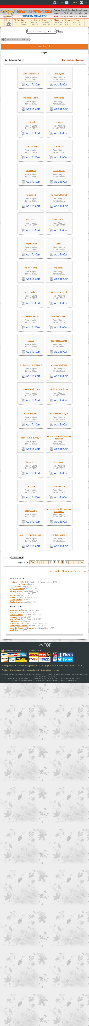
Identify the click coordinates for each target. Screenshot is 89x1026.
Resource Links (46, 1013)
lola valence (59, 132)
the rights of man (31, 464)
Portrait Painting (23, 1009)
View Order (12, 1009)
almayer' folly (31, 837)
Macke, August (16, 943)
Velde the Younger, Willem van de (23, 971)
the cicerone (31, 256)
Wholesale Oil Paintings (38, 1009)
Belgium (25, 39)
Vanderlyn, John (16, 974)
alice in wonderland (59, 588)
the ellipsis (59, 422)
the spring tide (59, 795)
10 (75, 905)
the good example (59, 547)
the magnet (59, 91)
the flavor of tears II (59, 298)
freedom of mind (59, 339)
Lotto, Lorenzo (16, 936)
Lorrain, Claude (16, 934)
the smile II (31, 754)
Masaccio (13, 960)
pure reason (31, 339)
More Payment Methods (12, 994)
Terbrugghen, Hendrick (19, 969)
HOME (4, 1009)
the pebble (59, 215)
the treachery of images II (31, 588)
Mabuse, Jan (15, 941)
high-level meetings (30, 505)
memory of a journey (31, 630)
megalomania (31, 381)
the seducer (59, 754)
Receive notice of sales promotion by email (24, 1013)
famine (59, 381)
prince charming (31, 215)
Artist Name (11, 39)
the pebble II (30, 298)
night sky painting (59, 878)
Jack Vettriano (15, 965)
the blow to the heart (59, 630)
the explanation (31, 671)
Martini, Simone (16, 958)
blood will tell (59, 256)
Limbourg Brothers (17, 928)
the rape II (30, 174)
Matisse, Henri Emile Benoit (21, 967)
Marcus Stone (15, 962)
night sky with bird (31, 91)
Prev (32, 905)
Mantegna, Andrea (17, 954)
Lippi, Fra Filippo (17, 932)
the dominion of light (59, 671)
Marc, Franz (14, 956)
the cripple (59, 174)
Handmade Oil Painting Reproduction (61, 1009)
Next (81, 905)
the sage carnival (30, 132)
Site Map (56, 1013)
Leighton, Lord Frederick (20, 925)
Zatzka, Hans (15, 945)
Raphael (13, 939)
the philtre (31, 795)
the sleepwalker (59, 505)
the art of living (30, 422)
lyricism (31, 547)
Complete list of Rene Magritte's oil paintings (68, 915)
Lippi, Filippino (16, 930)
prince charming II (59, 464)
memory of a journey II (31, 713)
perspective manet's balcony (31, 878)
